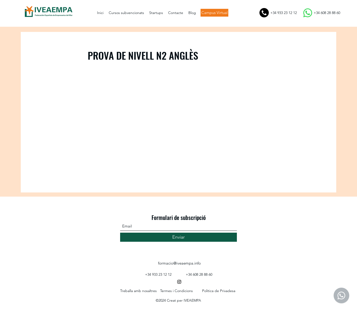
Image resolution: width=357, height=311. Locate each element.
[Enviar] (178, 237)
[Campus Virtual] (214, 13)
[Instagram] (179, 281)
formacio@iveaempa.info (179, 263)
